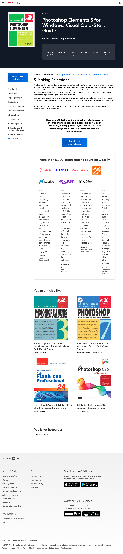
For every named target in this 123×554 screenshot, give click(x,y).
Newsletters (36, 480)
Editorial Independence (38, 548)
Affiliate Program (10, 495)
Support (35, 471)
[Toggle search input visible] (120, 3)
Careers (5, 480)
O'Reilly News (8, 483)
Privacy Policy (37, 483)
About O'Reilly (10, 471)
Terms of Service (8, 548)
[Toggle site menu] (3, 3)
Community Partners (11, 491)
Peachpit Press (108, 53)
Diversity (6, 502)
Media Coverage (9, 487)
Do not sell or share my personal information (19, 540)
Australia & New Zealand (13, 518)
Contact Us (36, 476)
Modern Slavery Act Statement (60, 548)
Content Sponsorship (11, 506)
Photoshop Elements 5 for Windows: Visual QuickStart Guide (81, 74)
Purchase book (40, 438)
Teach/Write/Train (10, 476)
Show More (13, 139)
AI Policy (34, 487)
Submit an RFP (8, 498)
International (9, 513)
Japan (5, 522)
